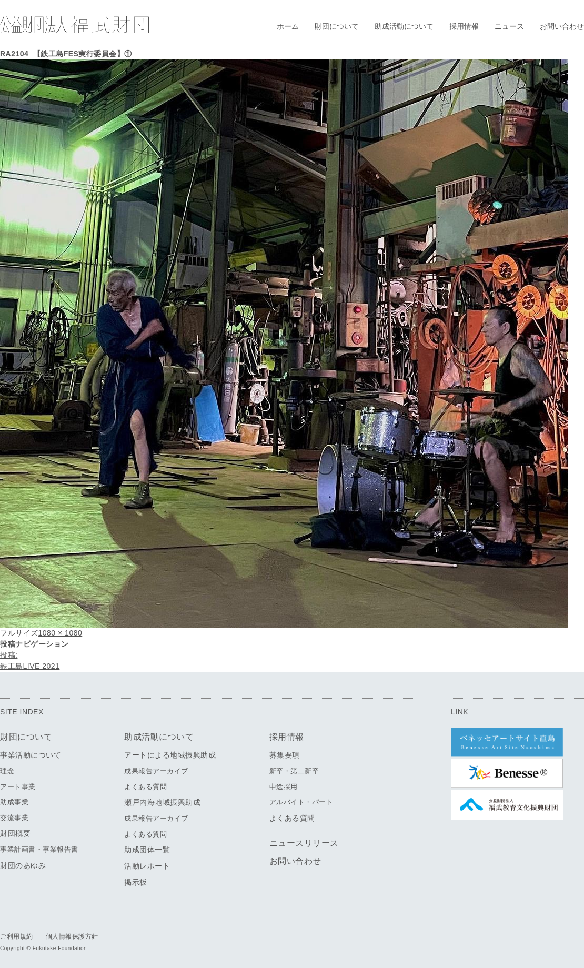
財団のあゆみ (23, 865)
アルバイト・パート (301, 802)
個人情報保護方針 (72, 936)
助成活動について (404, 26)
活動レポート (147, 866)
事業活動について (30, 755)
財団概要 (15, 833)
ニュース (509, 26)
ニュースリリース (304, 843)
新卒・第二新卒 (294, 771)
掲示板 (135, 882)
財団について (337, 26)
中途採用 (283, 787)
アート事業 (18, 787)
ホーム (288, 26)
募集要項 (284, 755)
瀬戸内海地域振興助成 (162, 802)
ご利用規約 (16, 936)
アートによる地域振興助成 (170, 755)
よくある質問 (145, 787)
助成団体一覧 (147, 849)
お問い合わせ (562, 26)
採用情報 (464, 26)
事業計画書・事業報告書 (39, 849)
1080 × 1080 (60, 633)
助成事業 (14, 802)
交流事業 (14, 818)
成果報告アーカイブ (156, 771)
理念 (7, 771)
